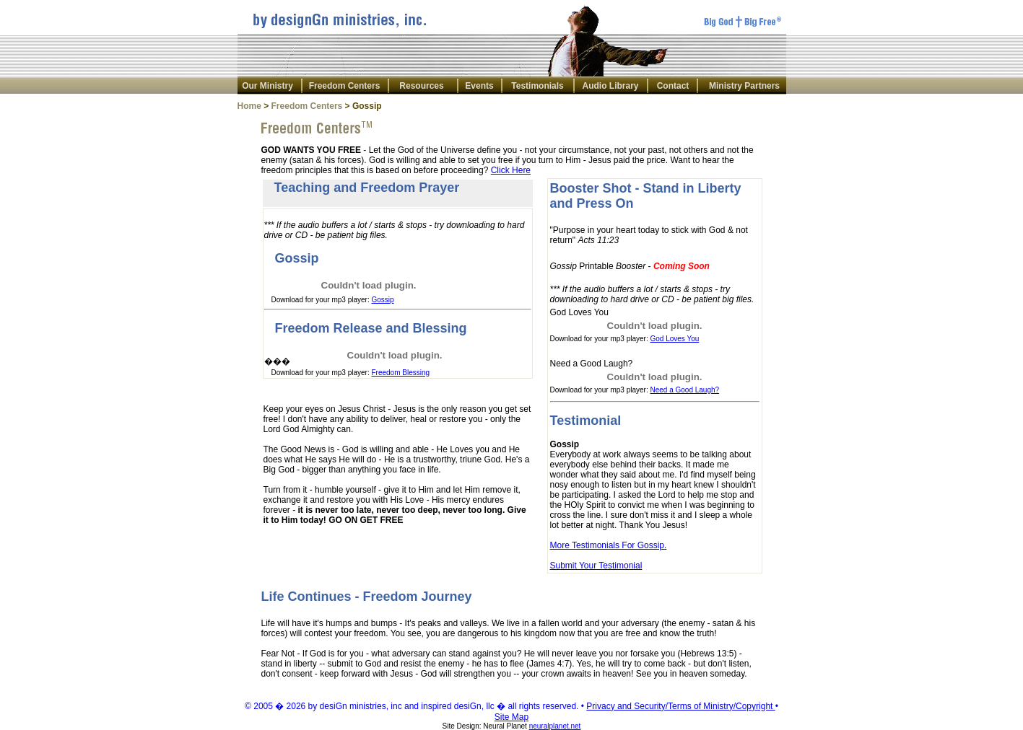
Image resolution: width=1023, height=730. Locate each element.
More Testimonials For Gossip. (608, 545)
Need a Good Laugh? (684, 390)
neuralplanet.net (555, 726)
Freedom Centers (344, 86)
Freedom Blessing (400, 373)
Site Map (511, 717)
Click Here (511, 170)
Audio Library (610, 86)
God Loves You (674, 339)
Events (479, 86)
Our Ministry (267, 86)
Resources (421, 86)
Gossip (382, 300)
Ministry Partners (744, 86)
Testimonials (537, 86)
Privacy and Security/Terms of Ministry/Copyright (680, 706)
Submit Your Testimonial (596, 565)
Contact (673, 86)
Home (249, 106)
